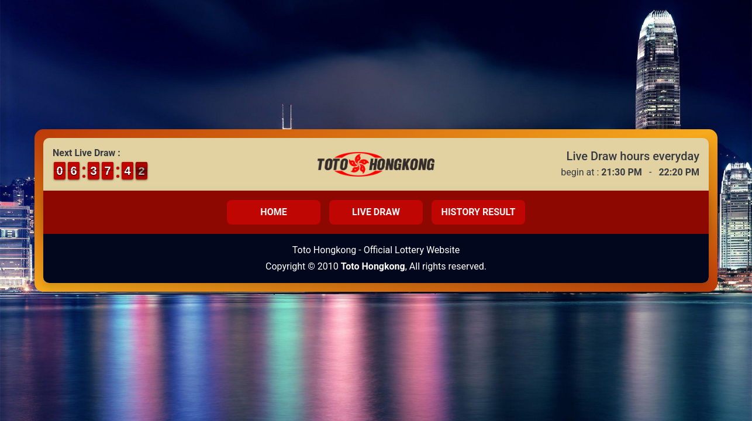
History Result (478, 212)
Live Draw (376, 212)
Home (273, 212)
